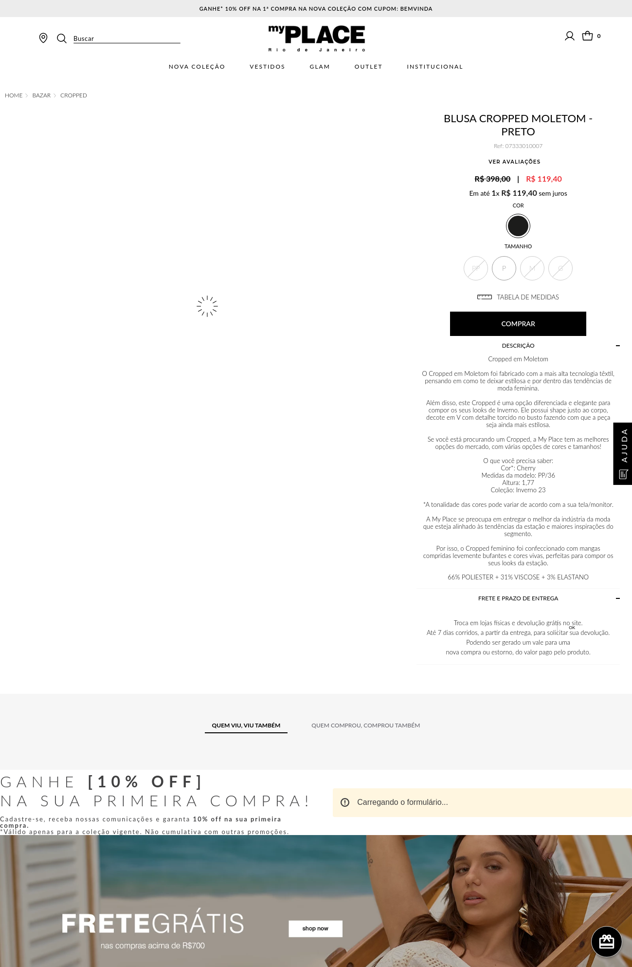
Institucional (435, 66)
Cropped (73, 95)
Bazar (41, 95)
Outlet (369, 66)
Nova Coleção (197, 66)
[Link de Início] (13, 95)
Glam (320, 66)
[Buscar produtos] (64, 38)
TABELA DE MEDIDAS (518, 297)
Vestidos (267, 66)
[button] (476, 268)
